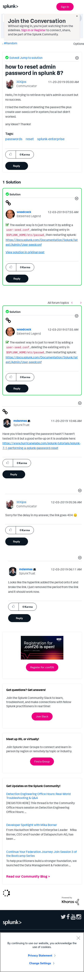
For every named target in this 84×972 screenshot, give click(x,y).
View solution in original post (25, 252)
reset (30, 139)
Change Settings (40, 963)
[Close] (78, 938)
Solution (15, 194)
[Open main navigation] (79, 6)
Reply (16, 165)
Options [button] (77, 44)
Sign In (65, 6)
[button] (76, 58)
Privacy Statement (40, 955)
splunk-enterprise (51, 139)
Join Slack (42, 716)
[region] (42, 952)
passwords (13, 139)
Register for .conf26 (42, 667)
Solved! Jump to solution (26, 58)
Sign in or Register (33, 30)
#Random (10, 43)
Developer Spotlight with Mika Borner (31, 825)
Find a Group (42, 761)
